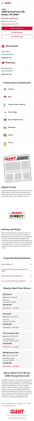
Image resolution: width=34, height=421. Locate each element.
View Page (16, 308)
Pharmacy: (5, 24)
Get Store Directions (17, 32)
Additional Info (7, 58)
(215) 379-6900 (7, 343)
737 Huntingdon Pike (11, 333)
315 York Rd (7, 294)
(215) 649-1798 (7, 324)
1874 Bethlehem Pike (11, 353)
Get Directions (7, 308)
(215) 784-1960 (7, 304)
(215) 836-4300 (7, 363)
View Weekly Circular (17, 36)
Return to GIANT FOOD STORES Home (17, 418)
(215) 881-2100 (13, 18)
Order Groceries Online (17, 28)
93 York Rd (7, 314)
